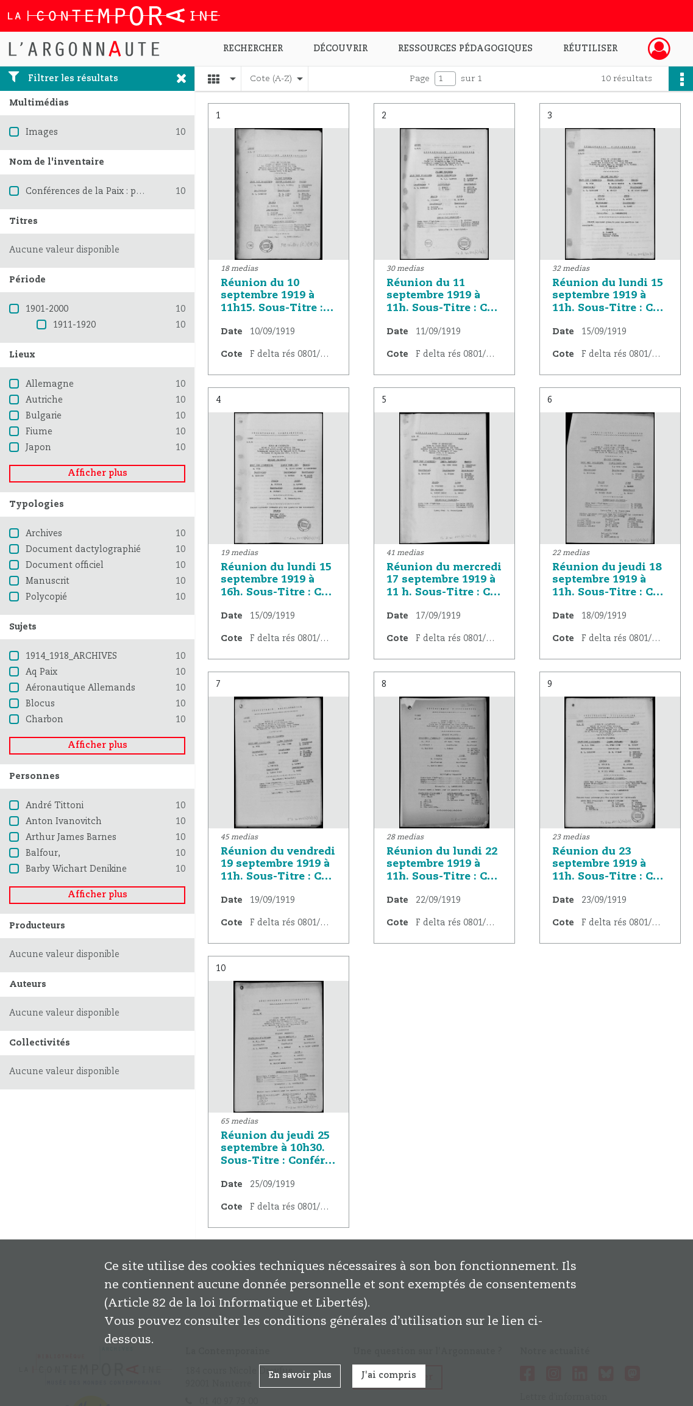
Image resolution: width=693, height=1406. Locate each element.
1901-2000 (47, 309)
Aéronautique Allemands (80, 688)
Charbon (44, 720)
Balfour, (43, 853)
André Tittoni (55, 806)
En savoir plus (300, 1375)
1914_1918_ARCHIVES (71, 656)
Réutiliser (590, 49)
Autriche (44, 400)
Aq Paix (41, 672)
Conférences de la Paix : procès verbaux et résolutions (142, 191)
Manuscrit (47, 581)
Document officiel (65, 565)
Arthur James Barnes (71, 837)
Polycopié (46, 597)
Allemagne (50, 384)
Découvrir (340, 49)
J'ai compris (388, 1375)
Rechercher (253, 49)
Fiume (39, 432)
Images (42, 132)
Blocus (40, 704)
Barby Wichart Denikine (76, 869)
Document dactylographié (83, 549)
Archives (44, 533)
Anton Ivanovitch (64, 821)
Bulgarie (44, 416)
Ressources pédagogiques (465, 49)
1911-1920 (74, 325)
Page (420, 78)
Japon (38, 447)
